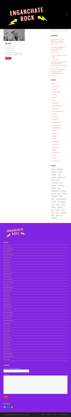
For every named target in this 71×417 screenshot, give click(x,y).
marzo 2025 (8, 271)
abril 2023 (7, 334)
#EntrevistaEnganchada (58, 111)
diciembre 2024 (9, 279)
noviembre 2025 (9, 249)
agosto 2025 (8, 257)
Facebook (55, 414)
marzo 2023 (8, 337)
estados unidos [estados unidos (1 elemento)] (55, 191)
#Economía (55, 108)
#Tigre (54, 150)
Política (54, 158)
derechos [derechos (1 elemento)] (54, 185)
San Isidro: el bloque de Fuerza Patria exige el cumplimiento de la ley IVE (57, 71)
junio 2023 (7, 329)
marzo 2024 (8, 304)
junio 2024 (7, 295)
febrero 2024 (8, 307)
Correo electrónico (63, 414)
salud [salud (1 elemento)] (57, 212)
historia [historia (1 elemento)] (64, 193)
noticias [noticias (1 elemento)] (53, 207)
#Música (55, 130)
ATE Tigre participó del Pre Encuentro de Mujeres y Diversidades (58, 49)
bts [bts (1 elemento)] (64, 177)
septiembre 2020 (9, 356)
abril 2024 (7, 301)
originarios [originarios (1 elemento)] (60, 207)
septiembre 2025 (9, 254)
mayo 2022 (7, 345)
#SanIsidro (55, 144)
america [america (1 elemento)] (60, 172)
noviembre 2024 (9, 282)
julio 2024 (7, 293)
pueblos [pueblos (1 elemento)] (58, 210)
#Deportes (55, 103)
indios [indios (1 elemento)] (60, 196)
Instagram (48, 414)
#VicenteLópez (56, 152)
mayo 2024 (7, 298)
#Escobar (55, 114)
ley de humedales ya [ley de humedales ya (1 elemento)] (61, 199)
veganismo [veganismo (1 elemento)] (54, 218)
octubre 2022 (8, 340)
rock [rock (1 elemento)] (53, 212)
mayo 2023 (7, 331)
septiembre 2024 (9, 287)
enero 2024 (8, 309)
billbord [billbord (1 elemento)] (59, 177)
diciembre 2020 (9, 353)
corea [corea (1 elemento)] (58, 180)
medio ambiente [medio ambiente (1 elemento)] (61, 202)
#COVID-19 (55, 94)
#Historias (55, 119)
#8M (54, 83)
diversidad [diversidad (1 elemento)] (60, 185)
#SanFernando (56, 141)
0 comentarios (10, 50)
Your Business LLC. (12, 414)
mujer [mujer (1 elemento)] (53, 204)
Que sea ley (8, 43)
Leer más (8, 58)
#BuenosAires (56, 86)
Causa (54, 155)
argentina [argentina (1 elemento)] (54, 174)
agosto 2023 (8, 323)
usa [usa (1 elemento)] (61, 215)
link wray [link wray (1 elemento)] (54, 202)
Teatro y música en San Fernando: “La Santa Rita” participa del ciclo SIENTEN (57, 41)
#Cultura (55, 97)
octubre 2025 (8, 251)
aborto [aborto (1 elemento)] (53, 169)
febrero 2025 (8, 273)
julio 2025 (7, 260)
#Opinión (55, 133)
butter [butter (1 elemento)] (53, 180)
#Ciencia (55, 89)
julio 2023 (7, 326)
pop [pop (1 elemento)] (53, 210)
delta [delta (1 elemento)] (61, 183)
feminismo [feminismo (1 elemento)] (63, 191)
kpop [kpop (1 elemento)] (53, 199)
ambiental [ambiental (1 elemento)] (54, 172)
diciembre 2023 (9, 312)
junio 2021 (7, 351)
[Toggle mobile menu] (66, 14)
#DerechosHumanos (58, 105)
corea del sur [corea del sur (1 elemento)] (55, 183)
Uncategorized (56, 161)
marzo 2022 (8, 348)
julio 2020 (7, 359)
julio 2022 (7, 342)
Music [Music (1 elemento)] (57, 204)
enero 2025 (8, 276)
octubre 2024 (8, 284)
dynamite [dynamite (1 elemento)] (54, 188)
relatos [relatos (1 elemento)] (63, 210)
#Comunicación (56, 92)
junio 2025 (7, 262)
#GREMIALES (56, 117)
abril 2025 (7, 268)
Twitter (43, 414)
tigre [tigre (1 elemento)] (53, 215)
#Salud (54, 139)
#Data (54, 100)
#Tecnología (56, 147)
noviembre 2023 (9, 315)
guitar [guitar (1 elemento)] (59, 193)
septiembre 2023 (9, 320)
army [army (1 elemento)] (59, 174)
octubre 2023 (8, 318)
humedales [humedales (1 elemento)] (54, 196)
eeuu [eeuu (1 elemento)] (59, 188)
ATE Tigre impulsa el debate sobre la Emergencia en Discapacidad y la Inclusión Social (59, 63)
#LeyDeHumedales (57, 125)
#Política (55, 136)
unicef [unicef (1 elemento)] (57, 215)
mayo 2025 (7, 265)
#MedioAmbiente (57, 128)
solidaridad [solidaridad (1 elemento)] (63, 212)
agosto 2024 (8, 290)
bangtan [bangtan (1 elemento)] (54, 177)
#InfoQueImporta (11, 48)
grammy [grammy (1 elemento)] (54, 193)
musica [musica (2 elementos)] (62, 204)
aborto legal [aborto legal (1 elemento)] (60, 169)
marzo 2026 (8, 246)
